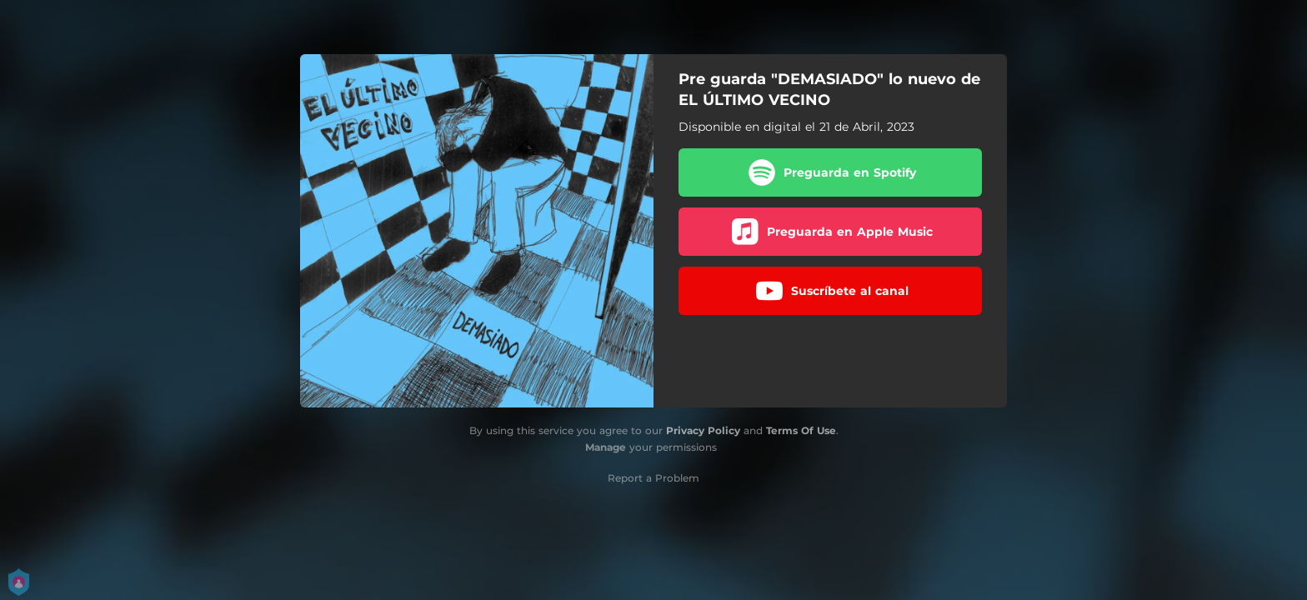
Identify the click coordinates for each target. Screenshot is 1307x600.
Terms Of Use (801, 430)
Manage (605, 447)
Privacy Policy (703, 430)
